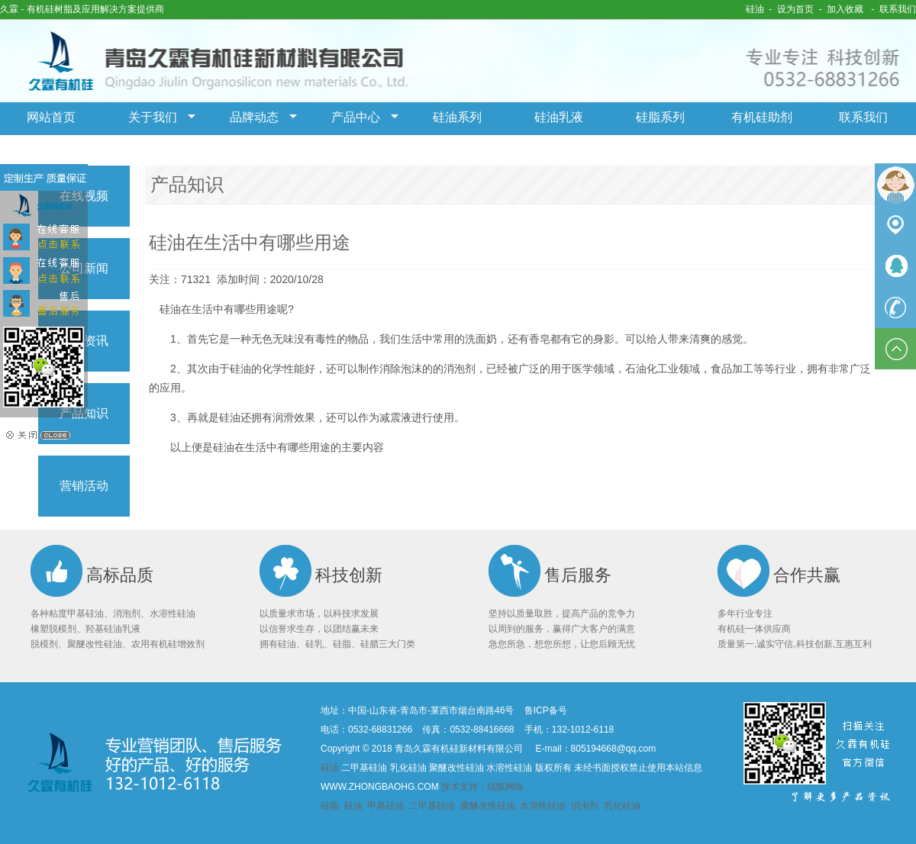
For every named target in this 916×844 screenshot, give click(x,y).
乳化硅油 (622, 806)
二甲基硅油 (432, 806)
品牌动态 (254, 117)
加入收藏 (845, 9)
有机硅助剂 (761, 117)
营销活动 (84, 485)
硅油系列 (457, 117)
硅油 (755, 9)
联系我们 (897, 9)
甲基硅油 (386, 806)
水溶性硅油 (543, 806)
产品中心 (355, 117)
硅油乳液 (558, 117)
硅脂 (331, 806)
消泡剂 (584, 806)
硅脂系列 (660, 117)
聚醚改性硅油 (487, 806)
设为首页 (795, 9)
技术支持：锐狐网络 (482, 786)
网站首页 (51, 117)
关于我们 (152, 117)
